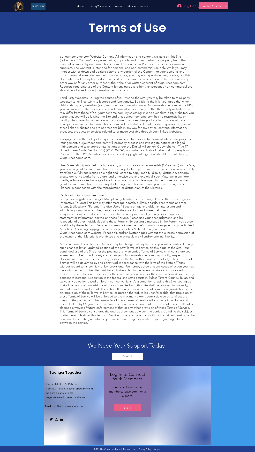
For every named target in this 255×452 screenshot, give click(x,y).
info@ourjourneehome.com (68, 406)
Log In (127, 407)
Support (157, 449)
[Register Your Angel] (213, 5)
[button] (127, 356)
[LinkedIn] (61, 419)
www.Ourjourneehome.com (158, 105)
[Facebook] (46, 419)
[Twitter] (51, 419)
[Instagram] (56, 419)
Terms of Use (129, 449)
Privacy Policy (145, 449)
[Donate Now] (38, 6)
